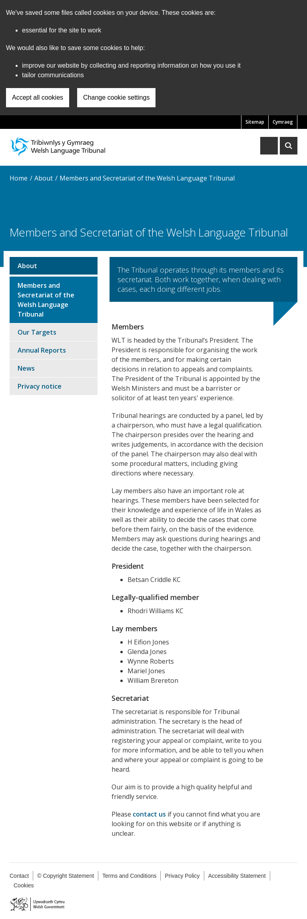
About (43, 178)
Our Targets (37, 332)
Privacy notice (40, 386)
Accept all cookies (37, 97)
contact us (149, 814)
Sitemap (254, 121)
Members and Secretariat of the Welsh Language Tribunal (147, 178)
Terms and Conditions (129, 876)
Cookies (24, 885)
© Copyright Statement (65, 876)
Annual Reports (42, 350)
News (26, 368)
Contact (19, 876)
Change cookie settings (116, 97)
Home (19, 178)
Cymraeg (283, 121)
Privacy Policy (182, 876)
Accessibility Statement (237, 876)
